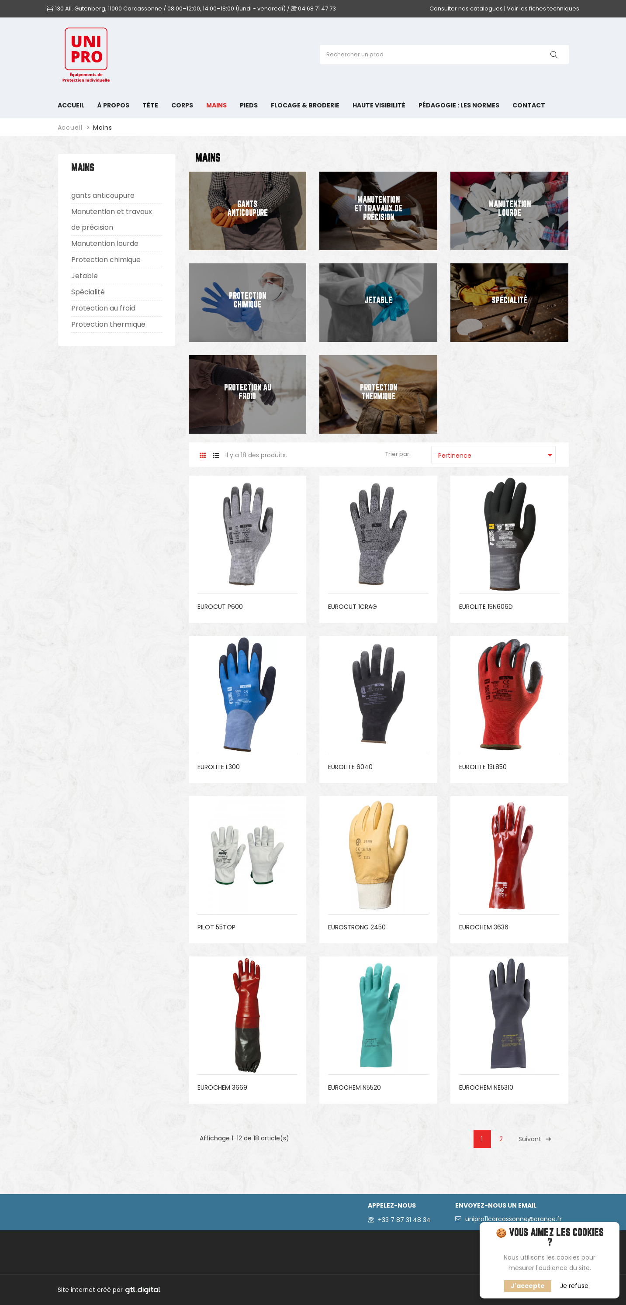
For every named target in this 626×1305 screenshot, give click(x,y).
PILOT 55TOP (216, 927)
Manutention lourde (104, 243)
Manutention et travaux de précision (111, 219)
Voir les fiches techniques (543, 8)
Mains (82, 168)
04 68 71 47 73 (313, 8)
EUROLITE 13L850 (483, 767)
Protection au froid (103, 308)
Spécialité (88, 292)
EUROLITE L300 (218, 767)
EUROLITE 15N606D (486, 606)
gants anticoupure (103, 195)
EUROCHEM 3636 (483, 927)
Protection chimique (106, 260)
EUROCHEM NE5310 (486, 1087)
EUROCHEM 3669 (222, 1087)
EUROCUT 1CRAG (352, 606)
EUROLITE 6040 (350, 767)
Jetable (84, 276)
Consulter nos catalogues (466, 8)
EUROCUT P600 (220, 606)
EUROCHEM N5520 (354, 1087)
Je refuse (574, 1285)
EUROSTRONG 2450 (357, 927)
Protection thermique (108, 324)
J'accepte (528, 1285)
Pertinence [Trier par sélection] (496, 455)
